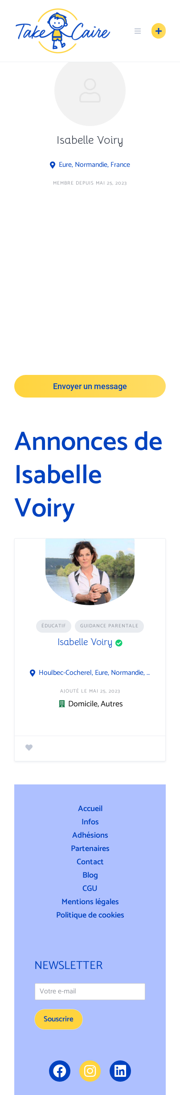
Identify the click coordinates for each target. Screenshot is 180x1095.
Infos (90, 822)
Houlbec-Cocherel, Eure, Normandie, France (95, 673)
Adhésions (90, 835)
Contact (90, 862)
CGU (90, 888)
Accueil (90, 808)
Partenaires (90, 848)
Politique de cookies (90, 915)
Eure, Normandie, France (94, 165)
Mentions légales (90, 902)
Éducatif (53, 626)
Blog (90, 875)
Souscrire (59, 1019)
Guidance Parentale (109, 626)
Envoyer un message (90, 386)
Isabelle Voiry (85, 642)
